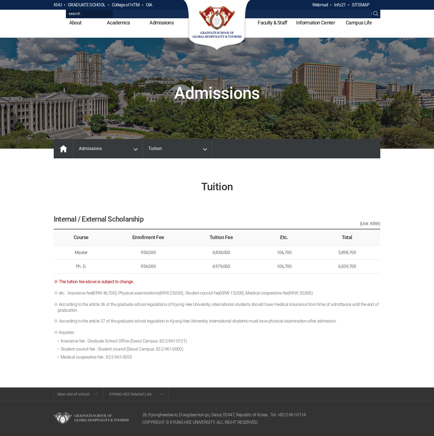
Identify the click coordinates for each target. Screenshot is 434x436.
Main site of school (73, 394)
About (75, 23)
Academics (118, 23)
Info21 (340, 4)
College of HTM (126, 4)
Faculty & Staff (272, 23)
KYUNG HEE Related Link (130, 394)
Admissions (161, 23)
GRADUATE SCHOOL (86, 4)
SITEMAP (360, 4)
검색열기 (375, 5)
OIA (149, 4)
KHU (58, 4)
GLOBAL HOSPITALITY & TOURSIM (217, 25)
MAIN (63, 148)
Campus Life (359, 23)
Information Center (315, 23)
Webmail (320, 4)
